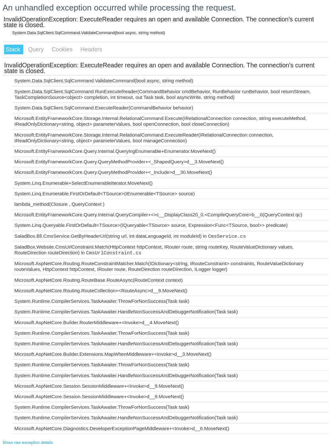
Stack (14, 49)
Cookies (63, 49)
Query (36, 49)
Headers (91, 49)
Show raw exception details (28, 442)
